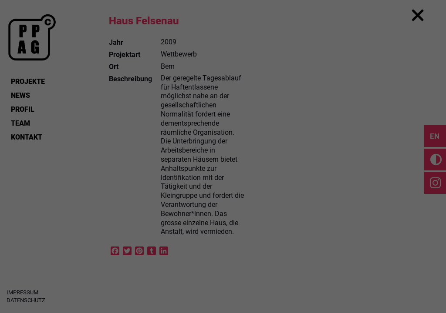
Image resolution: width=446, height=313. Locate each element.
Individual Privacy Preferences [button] (223, 250)
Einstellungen (128, 149)
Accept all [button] (223, 199)
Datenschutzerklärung (168, 141)
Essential (159, 169)
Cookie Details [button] (223, 269)
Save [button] (223, 224)
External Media (273, 169)
